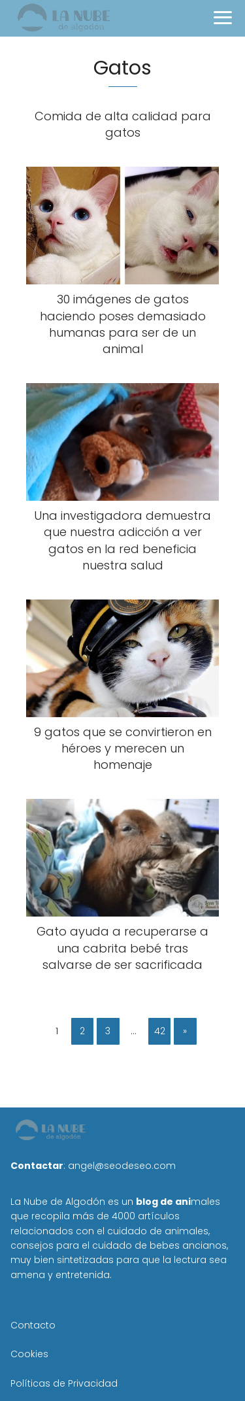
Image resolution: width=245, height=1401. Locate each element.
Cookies (29, 1353)
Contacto (33, 1325)
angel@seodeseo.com (122, 1165)
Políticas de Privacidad (64, 1383)
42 (159, 1031)
